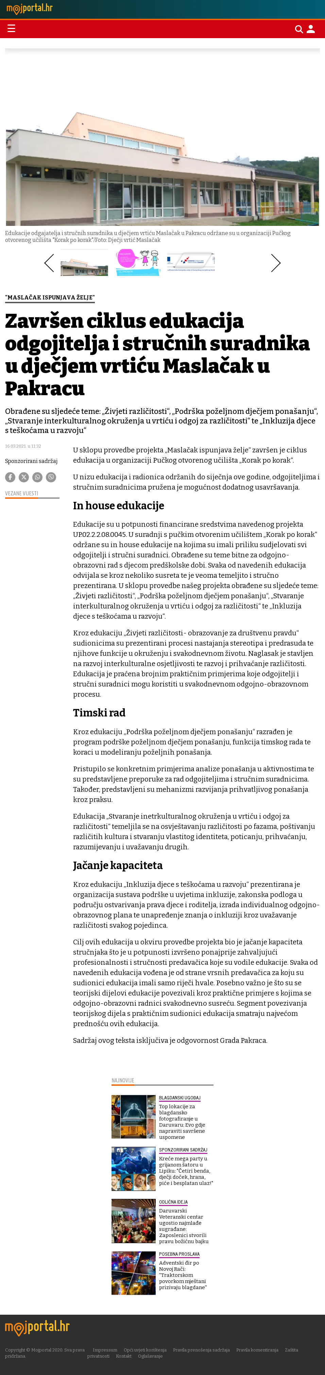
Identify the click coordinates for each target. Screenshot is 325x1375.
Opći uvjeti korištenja (145, 1350)
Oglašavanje (150, 1356)
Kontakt (124, 1356)
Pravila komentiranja (257, 1350)
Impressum (105, 1350)
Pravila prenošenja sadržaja (201, 1350)
